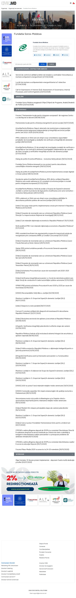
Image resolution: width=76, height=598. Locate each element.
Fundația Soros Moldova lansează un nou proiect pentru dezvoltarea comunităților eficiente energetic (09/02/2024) (41, 165)
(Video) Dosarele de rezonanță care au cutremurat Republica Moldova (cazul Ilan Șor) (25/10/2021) (44, 257)
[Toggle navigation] (70, 3)
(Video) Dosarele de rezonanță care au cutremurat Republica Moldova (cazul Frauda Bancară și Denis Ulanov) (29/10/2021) (44, 242)
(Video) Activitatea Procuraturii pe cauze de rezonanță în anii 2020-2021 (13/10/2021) (42, 272)
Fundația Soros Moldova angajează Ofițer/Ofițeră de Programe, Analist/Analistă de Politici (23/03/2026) (45, 104)
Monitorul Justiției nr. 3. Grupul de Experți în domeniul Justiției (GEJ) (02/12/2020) (40, 417)
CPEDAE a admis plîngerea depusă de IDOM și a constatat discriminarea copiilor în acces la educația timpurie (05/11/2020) (45, 443)
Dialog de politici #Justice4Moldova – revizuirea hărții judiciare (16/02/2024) (44, 159)
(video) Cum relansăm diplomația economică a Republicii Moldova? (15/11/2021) (44, 221)
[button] (74, 3)
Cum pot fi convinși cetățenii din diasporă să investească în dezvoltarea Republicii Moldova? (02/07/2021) (42, 312)
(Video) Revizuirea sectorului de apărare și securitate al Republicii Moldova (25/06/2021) (43, 320)
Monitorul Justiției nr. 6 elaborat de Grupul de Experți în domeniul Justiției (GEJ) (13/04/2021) (44, 372)
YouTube (65, 55)
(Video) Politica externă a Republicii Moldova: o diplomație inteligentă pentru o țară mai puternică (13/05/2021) (44, 349)
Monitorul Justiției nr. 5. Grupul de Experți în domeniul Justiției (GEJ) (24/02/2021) (40, 379)
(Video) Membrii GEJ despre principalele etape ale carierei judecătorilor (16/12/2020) (42, 409)
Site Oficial (37, 55)
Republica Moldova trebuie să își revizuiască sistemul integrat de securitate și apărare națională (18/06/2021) (44, 335)
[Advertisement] (6, 137)
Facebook (47, 55)
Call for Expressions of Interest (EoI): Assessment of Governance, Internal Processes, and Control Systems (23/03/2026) (43, 91)
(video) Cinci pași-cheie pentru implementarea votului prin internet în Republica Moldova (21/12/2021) (44, 207)
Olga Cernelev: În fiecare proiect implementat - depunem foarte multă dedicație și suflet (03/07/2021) (45, 461)
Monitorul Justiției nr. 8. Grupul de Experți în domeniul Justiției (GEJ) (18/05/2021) (40, 342)
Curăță (51, 64)
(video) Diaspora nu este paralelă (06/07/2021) (33, 306)
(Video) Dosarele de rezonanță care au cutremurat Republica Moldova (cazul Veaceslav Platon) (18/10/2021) (44, 264)
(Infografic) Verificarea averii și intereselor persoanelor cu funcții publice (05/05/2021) (42, 357)
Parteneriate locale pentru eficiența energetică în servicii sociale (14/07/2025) (45, 123)
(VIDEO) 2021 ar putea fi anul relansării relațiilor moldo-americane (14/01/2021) (44, 386)
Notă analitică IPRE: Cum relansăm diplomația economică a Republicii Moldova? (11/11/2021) (44, 227)
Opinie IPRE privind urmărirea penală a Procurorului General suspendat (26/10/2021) (41, 249)
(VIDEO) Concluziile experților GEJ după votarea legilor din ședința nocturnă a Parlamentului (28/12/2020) (44, 392)
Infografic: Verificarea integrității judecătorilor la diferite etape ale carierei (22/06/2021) (43, 327)
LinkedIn (56, 55)
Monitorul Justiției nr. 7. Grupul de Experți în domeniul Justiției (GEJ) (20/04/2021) (40, 364)
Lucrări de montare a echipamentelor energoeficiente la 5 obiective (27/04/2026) (41, 83)
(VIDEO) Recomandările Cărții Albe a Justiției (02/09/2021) (37, 293)
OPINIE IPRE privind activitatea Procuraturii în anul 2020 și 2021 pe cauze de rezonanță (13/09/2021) (44, 287)
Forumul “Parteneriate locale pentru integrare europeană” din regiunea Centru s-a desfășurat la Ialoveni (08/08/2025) (44, 117)
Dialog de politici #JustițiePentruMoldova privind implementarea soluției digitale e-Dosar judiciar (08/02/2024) (45, 173)
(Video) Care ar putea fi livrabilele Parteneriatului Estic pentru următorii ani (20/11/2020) (43, 424)
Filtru (43, 64)
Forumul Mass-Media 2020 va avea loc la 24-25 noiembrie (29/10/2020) (42, 449)
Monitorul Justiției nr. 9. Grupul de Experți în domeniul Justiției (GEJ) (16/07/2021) (40, 299)
